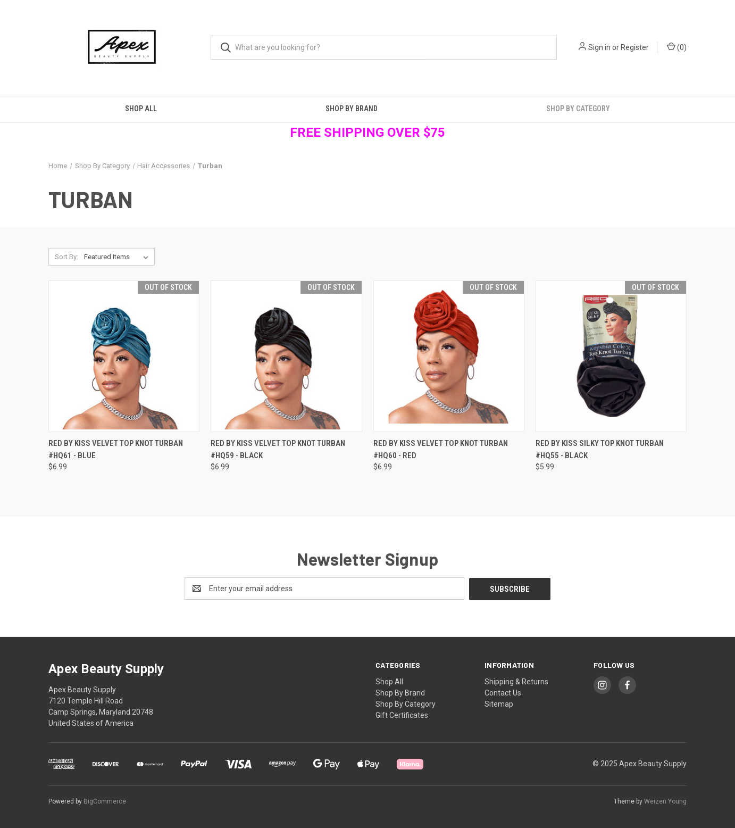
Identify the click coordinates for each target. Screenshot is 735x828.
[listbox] (118, 257)
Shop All (141, 108)
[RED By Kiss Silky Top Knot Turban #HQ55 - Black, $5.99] (611, 356)
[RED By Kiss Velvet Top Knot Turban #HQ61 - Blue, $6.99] (124, 356)
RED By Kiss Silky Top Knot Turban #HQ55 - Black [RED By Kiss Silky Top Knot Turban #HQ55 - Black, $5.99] (600, 449)
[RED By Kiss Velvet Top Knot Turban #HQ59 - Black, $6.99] (286, 356)
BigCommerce (104, 801)
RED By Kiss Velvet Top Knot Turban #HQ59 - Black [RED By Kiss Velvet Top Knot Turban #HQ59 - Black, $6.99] (278, 449)
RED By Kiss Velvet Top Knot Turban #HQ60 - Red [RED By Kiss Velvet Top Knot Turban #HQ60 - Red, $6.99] (440, 449)
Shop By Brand (351, 108)
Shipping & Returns (516, 681)
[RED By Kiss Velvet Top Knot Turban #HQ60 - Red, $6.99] (448, 356)
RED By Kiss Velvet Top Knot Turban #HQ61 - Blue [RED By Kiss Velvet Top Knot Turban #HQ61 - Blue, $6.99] (115, 449)
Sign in (599, 47)
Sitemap (499, 703)
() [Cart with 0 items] (677, 47)
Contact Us (503, 692)
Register (635, 47)
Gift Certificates (401, 714)
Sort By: (66, 257)
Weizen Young (665, 801)
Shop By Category (578, 108)
